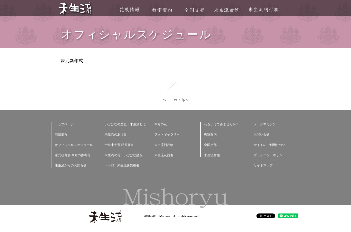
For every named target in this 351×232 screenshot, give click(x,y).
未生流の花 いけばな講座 (124, 155)
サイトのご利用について (271, 145)
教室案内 (162, 10)
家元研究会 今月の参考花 (72, 155)
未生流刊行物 (263, 9)
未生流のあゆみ (116, 134)
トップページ (64, 124)
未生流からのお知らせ (71, 165)
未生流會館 (226, 10)
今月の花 (160, 124)
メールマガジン (265, 124)
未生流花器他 (163, 155)
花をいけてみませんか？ (221, 124)
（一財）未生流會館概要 (122, 165)
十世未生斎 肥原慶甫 (119, 145)
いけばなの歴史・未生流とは (125, 124)
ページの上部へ (176, 92)
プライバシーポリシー (269, 155)
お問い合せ (262, 134)
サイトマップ (263, 165)
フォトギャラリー (167, 134)
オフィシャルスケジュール (74, 145)
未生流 (75, 8)
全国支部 (194, 10)
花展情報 (129, 9)
